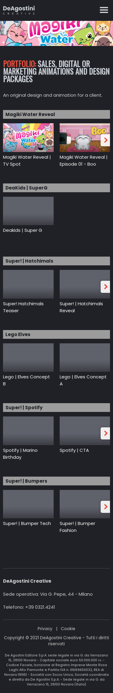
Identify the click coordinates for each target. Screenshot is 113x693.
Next (106, 140)
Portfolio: (19, 63)
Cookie (68, 629)
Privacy (45, 629)
